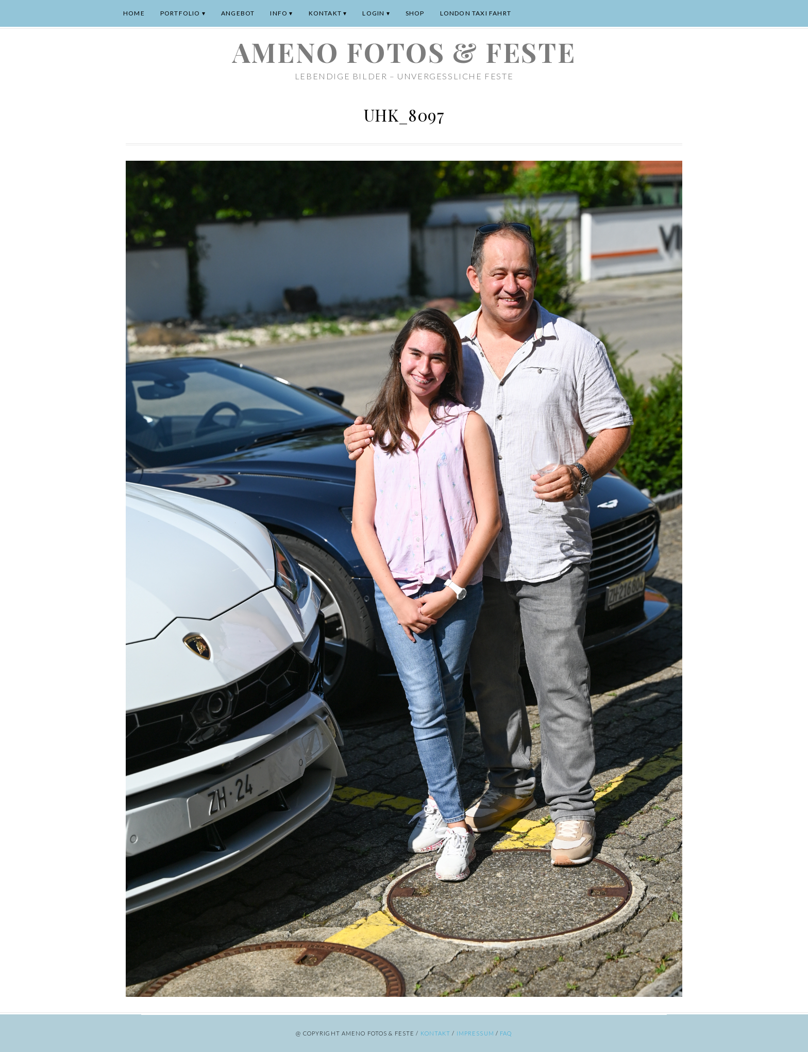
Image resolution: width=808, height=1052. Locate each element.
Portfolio (180, 13)
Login (373, 13)
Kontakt (325, 13)
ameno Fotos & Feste (404, 52)
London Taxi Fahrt (475, 13)
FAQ (506, 1033)
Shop (415, 13)
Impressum (475, 1033)
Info (279, 13)
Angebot (238, 13)
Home (134, 13)
